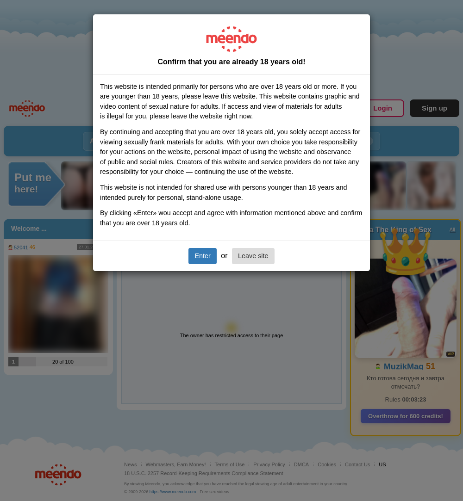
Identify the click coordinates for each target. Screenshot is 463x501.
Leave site (253, 256)
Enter (202, 256)
